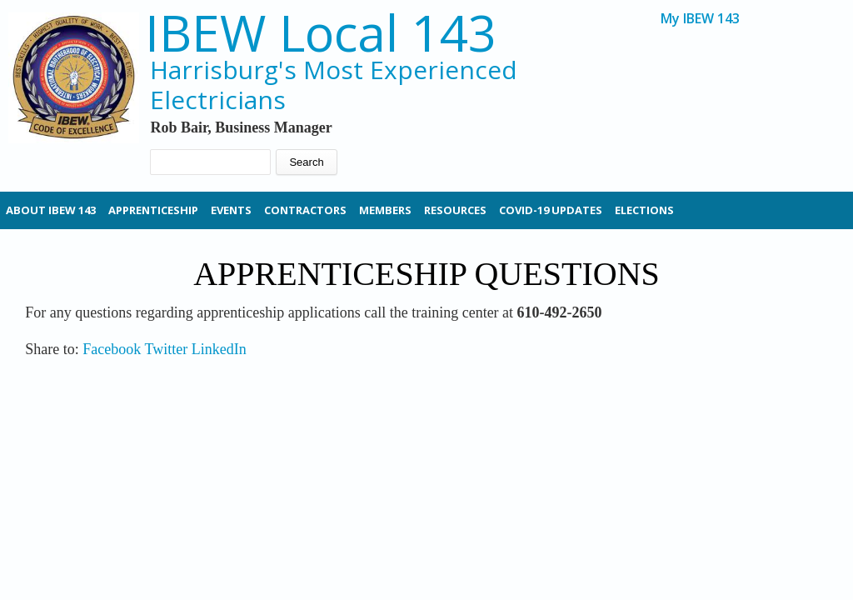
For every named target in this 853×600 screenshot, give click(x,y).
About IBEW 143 (51, 210)
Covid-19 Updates (550, 210)
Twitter (165, 349)
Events (231, 210)
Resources (455, 210)
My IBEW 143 (700, 18)
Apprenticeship (153, 210)
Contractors (305, 210)
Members (385, 210)
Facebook (111, 349)
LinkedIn (219, 349)
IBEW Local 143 (320, 32)
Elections (644, 210)
